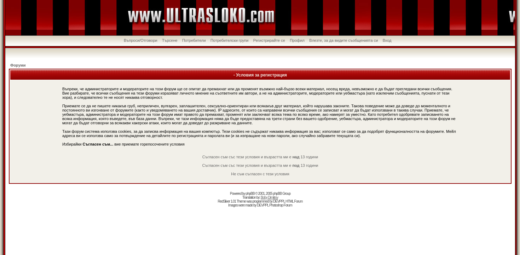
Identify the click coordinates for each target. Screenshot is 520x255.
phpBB (250, 194)
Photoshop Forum (280, 205)
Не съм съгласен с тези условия (260, 174)
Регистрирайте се (269, 40)
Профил (297, 40)
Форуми (18, 65)
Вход (387, 40)
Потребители (194, 40)
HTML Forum (294, 201)
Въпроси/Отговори (140, 40)
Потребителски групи (229, 40)
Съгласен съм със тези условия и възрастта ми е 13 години (260, 157)
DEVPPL (279, 201)
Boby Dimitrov (269, 197)
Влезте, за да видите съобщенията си (343, 40)
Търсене (170, 40)
